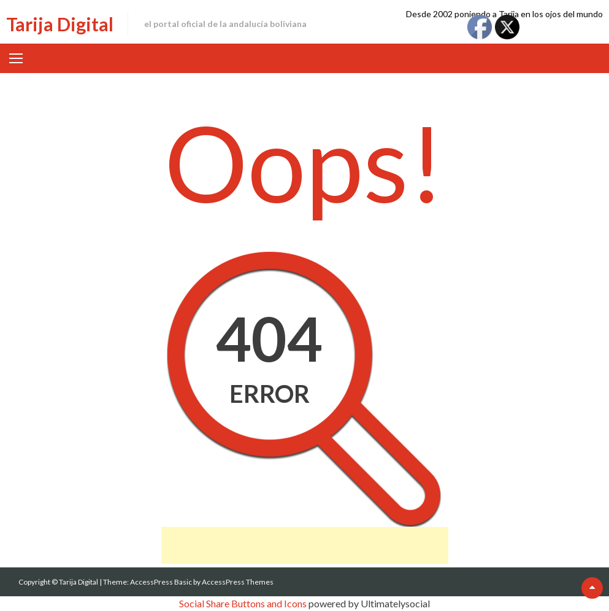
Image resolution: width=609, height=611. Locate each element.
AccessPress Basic (161, 581)
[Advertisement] (304, 545)
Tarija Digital (59, 24)
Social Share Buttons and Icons (243, 603)
